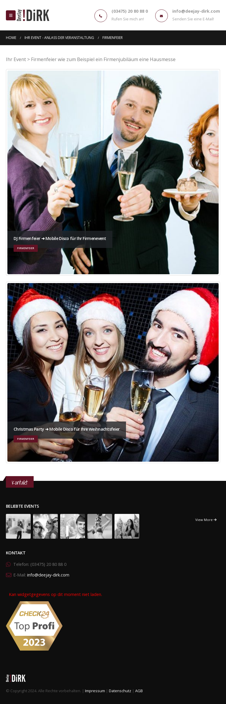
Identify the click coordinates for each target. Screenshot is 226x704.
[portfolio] (18, 526)
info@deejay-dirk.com (48, 575)
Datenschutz (120, 690)
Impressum (95, 690)
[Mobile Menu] (11, 15)
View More (206, 519)
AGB (139, 690)
